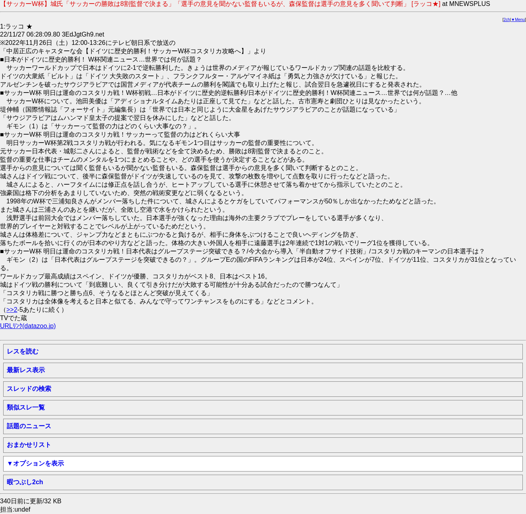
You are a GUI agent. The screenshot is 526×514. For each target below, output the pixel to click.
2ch (507, 19)
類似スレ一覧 (26, 407)
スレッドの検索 (29, 388)
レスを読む (23, 351)
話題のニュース (29, 426)
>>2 (11, 309)
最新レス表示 (26, 370)
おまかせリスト (29, 444)
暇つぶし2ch (25, 482)
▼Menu (518, 19)
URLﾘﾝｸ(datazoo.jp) (28, 326)
